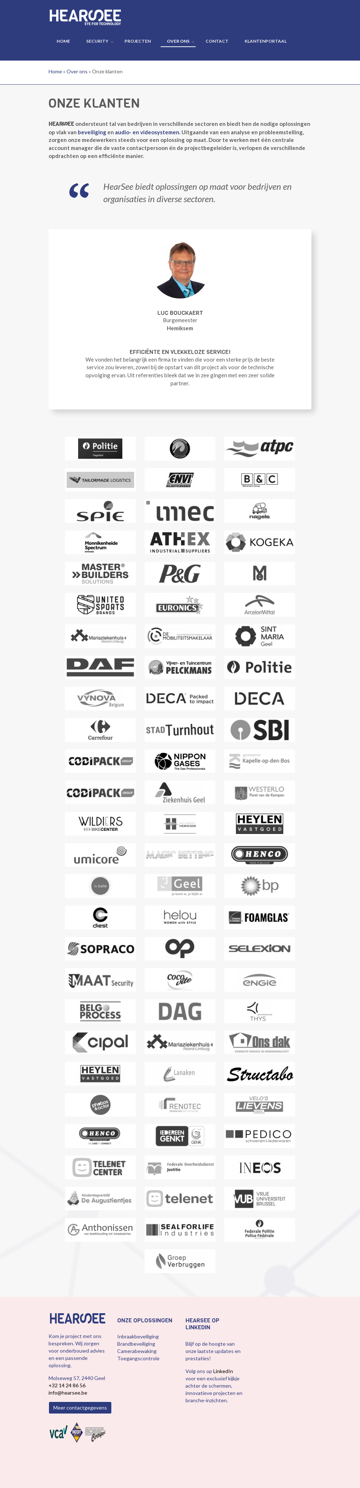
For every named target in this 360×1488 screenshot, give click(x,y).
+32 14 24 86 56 (67, 1385)
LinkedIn (223, 1371)
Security (97, 41)
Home (63, 41)
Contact (217, 41)
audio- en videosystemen (147, 132)
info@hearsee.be (68, 1392)
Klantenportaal (266, 41)
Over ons (178, 41)
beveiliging (92, 132)
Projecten (138, 41)
